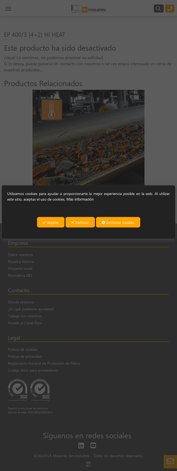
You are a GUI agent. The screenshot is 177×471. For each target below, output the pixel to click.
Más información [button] (80, 198)
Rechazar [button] (80, 222)
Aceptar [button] (51, 222)
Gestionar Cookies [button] (118, 222)
